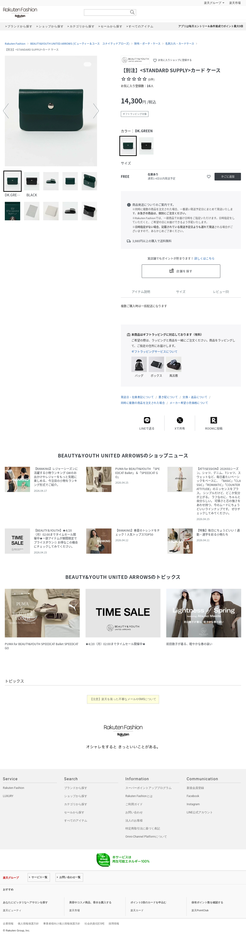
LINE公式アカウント (200, 812)
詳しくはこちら (204, 258)
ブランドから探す (75, 788)
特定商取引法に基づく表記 (142, 828)
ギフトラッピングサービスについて (154, 351)
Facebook (193, 796)
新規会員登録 (195, 788)
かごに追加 (227, 176)
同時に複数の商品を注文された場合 (143, 403)
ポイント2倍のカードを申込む (148, 902)
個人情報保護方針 (28, 923)
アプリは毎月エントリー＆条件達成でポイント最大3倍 (210, 26)
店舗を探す (184, 271)
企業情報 (8, 923)
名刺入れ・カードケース (179, 44)
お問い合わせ (134, 812)
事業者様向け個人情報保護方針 (61, 923)
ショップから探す (75, 796)
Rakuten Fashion (40, 12)
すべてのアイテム (75, 820)
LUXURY (8, 796)
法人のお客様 (134, 820)
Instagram (193, 804)
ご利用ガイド (134, 804)
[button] (6, 110)
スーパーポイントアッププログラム (148, 788)
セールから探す (74, 812)
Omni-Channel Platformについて (146, 836)
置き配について (168, 397)
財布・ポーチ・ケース (147, 44)
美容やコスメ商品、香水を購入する (90, 902)
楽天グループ (212, 3)
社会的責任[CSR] (94, 923)
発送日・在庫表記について (137, 397)
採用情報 (114, 923)
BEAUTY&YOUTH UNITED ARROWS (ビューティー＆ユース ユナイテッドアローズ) (79, 44)
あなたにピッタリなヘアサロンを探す (25, 902)
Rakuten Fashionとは (139, 796)
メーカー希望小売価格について (189, 403)
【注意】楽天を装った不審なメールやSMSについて (123, 699)
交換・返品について (195, 397)
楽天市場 (235, 3)
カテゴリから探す (75, 804)
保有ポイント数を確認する (207, 902)
